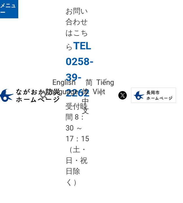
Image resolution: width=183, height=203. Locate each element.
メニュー (8, 9)
